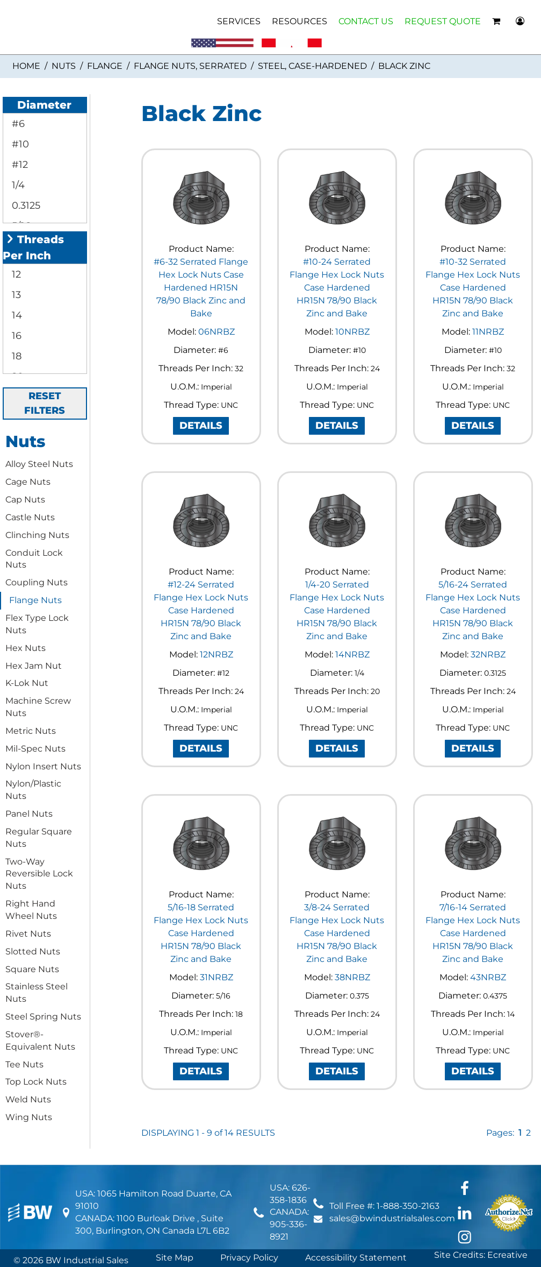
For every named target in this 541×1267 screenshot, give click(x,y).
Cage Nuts (28, 482)
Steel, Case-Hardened (312, 66)
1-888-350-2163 (408, 1206)
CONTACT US (365, 21)
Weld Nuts (28, 1099)
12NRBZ (216, 654)
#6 (17, 124)
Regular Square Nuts (38, 837)
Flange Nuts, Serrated (190, 66)
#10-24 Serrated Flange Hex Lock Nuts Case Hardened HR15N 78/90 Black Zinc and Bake (337, 287)
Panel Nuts (29, 814)
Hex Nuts (25, 648)
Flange (104, 66)
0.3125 (24, 205)
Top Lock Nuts (36, 1082)
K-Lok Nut (26, 683)
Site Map (174, 1257)
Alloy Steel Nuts (39, 464)
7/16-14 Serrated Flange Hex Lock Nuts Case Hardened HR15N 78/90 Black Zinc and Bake (472, 933)
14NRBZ (352, 654)
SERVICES (239, 21)
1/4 (17, 185)
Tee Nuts (24, 1064)
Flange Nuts (35, 600)
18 (15, 356)
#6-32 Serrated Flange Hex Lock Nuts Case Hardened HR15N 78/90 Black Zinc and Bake (201, 287)
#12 (18, 165)
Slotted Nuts (32, 951)
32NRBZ (488, 654)
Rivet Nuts (28, 934)
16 (15, 336)
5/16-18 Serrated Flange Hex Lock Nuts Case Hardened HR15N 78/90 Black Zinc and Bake (201, 933)
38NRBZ (352, 977)
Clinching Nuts (37, 535)
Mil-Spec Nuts (35, 749)
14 (15, 315)
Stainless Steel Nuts (36, 992)
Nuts (64, 66)
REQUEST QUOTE (443, 21)
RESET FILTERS (44, 403)
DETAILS (200, 425)
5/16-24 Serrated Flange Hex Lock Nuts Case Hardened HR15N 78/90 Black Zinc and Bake (472, 610)
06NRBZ (216, 332)
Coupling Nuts (36, 582)
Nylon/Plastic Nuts (33, 789)
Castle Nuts (30, 517)
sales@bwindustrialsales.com (392, 1218)
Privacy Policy (249, 1257)
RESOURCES (299, 21)
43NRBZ (488, 977)
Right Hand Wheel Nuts (31, 909)
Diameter (38, 104)
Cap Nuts (25, 499)
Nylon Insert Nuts (43, 766)
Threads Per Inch (33, 247)
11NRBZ (488, 332)
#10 (19, 144)
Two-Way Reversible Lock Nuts (39, 874)
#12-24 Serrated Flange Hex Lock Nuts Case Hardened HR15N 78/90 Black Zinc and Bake (201, 610)
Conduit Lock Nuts (34, 559)
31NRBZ (216, 977)
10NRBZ (352, 332)
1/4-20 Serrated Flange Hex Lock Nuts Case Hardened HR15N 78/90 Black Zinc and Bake (337, 610)
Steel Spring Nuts (43, 1016)
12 (15, 274)
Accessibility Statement (356, 1257)
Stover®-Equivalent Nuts (40, 1040)
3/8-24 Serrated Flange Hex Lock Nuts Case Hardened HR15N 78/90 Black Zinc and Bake (337, 933)
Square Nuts (32, 969)
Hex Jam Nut (33, 666)
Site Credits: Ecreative (481, 1255)
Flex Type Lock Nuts (37, 624)
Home (26, 66)
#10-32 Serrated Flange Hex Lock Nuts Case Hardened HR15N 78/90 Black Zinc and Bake (472, 287)
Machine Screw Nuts (38, 707)
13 (15, 295)
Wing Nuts (28, 1117)
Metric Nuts (30, 731)
